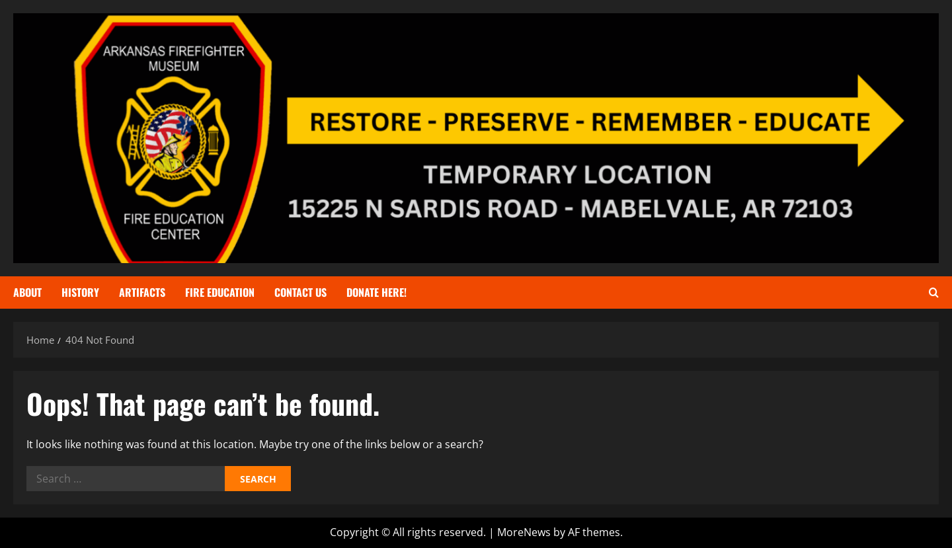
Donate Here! (376, 292)
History (80, 292)
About (27, 292)
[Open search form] (934, 292)
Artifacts (142, 292)
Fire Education (220, 292)
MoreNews (524, 532)
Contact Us (300, 292)
